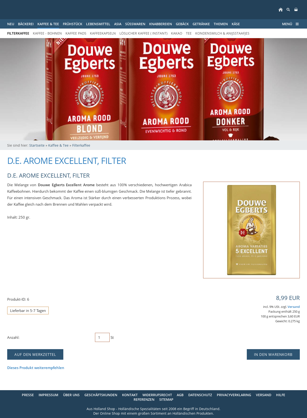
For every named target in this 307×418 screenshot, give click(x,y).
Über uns (71, 395)
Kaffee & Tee (58, 145)
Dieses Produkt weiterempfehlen (35, 367)
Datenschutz (200, 395)
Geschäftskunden (100, 395)
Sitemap (166, 399)
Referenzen (144, 399)
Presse (28, 395)
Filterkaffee (81, 145)
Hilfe (280, 395)
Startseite (37, 145)
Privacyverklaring (234, 395)
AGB (180, 395)
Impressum (48, 395)
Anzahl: (13, 337)
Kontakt (130, 395)
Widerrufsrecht (157, 395)
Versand (294, 307)
